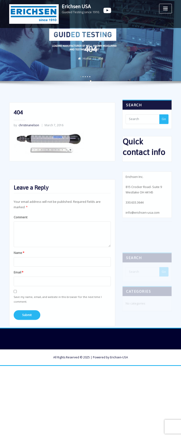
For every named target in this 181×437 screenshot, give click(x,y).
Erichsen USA (76, 6)
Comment (20, 235)
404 (100, 60)
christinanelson (26, 132)
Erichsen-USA (119, 357)
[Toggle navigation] (165, 8)
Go (164, 122)
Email (18, 290)
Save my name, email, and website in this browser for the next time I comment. (58, 317)
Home (87, 60)
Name (19, 270)
